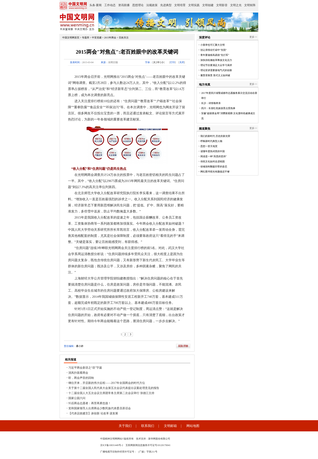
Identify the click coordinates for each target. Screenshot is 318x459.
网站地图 (192, 426)
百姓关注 (124, 37)
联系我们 (147, 426)
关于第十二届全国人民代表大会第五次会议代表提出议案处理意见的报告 (113, 388)
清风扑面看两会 (78, 372)
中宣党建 (97, 37)
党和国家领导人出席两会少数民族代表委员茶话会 (99, 408)
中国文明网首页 (70, 37)
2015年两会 (110, 37)
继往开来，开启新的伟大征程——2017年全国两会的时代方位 (106, 382)
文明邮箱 (170, 426)
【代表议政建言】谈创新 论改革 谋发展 (93, 413)
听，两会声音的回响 (81, 377)
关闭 (181, 62)
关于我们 (125, 426)
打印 (172, 62)
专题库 (85, 37)
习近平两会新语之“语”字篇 (85, 367)
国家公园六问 (76, 398)
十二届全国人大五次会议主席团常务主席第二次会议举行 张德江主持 (111, 393)
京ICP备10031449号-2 (111, 445)
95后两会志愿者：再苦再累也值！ (89, 403)
